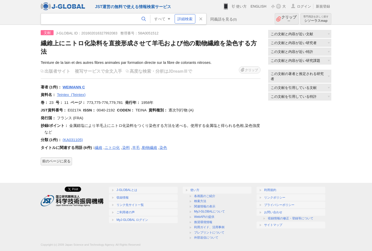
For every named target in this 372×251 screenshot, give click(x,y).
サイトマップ (273, 225)
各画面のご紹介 (204, 196)
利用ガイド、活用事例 (209, 227)
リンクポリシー (274, 197)
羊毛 (136, 147)
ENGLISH (258, 6)
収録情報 (123, 197)
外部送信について (206, 237)
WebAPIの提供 (204, 217)
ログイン (304, 6)
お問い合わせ (273, 212)
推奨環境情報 (203, 222)
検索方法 (200, 201)
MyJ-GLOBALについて (209, 211)
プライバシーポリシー (279, 205)
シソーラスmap (316, 19)
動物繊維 (149, 147)
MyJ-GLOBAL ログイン (132, 220)
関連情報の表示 (204, 206)
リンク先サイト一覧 (130, 205)
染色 (163, 147)
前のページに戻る (56, 161)
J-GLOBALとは (127, 190)
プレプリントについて (209, 232)
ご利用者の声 (126, 212)
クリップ (288, 19)
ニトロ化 (112, 147)
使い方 (241, 6)
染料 (126, 147)
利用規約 (270, 190)
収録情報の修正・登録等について (290, 218)
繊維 (98, 147)
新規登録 (323, 6)
